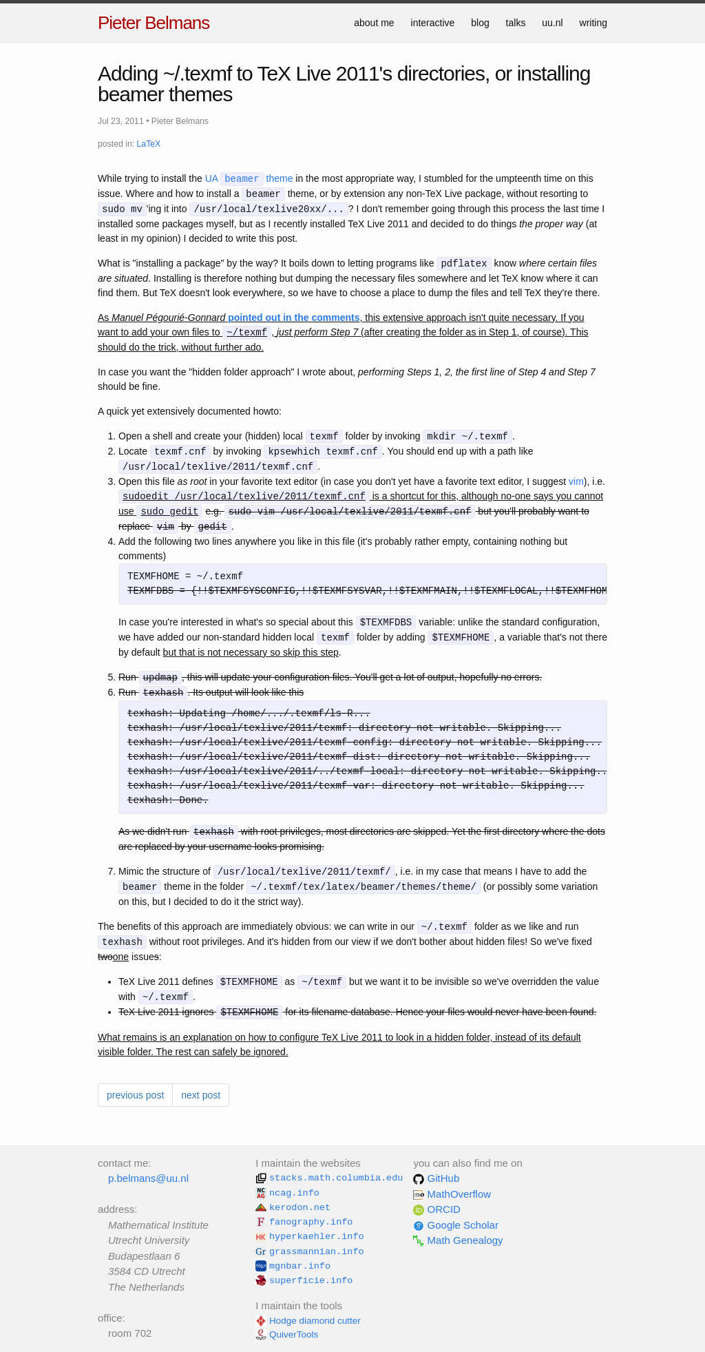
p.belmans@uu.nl (148, 1178)
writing (593, 22)
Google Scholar (455, 1225)
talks (516, 22)
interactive (433, 22)
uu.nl (552, 22)
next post (200, 1095)
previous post (135, 1095)
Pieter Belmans (153, 22)
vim (576, 481)
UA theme (249, 179)
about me (374, 22)
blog (480, 22)
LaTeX (149, 144)
